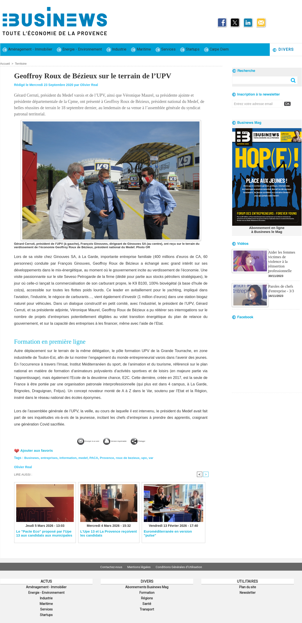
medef (85, 457)
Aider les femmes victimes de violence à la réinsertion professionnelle (283, 258)
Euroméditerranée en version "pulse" (168, 533)
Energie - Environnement (79, 49)
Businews (31, 457)
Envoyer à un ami (76, 440)
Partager (153, 440)
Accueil (5, 63)
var (154, 457)
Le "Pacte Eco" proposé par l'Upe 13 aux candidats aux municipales (44, 533)
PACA (96, 457)
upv (148, 457)
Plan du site (247, 587)
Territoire (21, 63)
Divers (283, 49)
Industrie (116, 49)
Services (166, 49)
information (69, 457)
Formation (147, 592)
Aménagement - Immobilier (27, 49)
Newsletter (247, 592)
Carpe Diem (216, 49)
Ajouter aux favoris (37, 450)
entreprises (50, 457)
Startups (189, 49)
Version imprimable (118, 440)
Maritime (141, 49)
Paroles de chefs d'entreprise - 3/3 (280, 283)
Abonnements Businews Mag (147, 587)
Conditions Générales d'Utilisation (181, 567)
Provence (109, 457)
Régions (147, 597)
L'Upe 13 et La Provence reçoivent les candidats (108, 533)
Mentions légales (139, 567)
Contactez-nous (108, 567)
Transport (146, 607)
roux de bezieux (131, 457)
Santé (146, 602)
